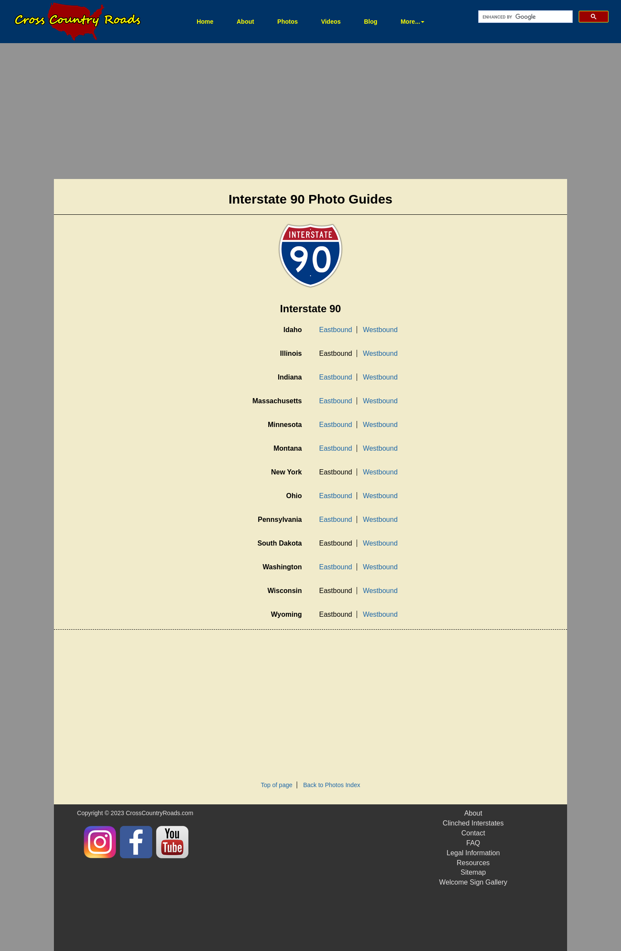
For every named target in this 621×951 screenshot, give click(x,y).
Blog (370, 21)
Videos (331, 21)
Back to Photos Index (331, 785)
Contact (473, 833)
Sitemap (473, 872)
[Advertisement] (310, 112)
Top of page (276, 785)
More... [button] (412, 21)
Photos (287, 21)
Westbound (380, 329)
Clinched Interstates (473, 823)
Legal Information (473, 853)
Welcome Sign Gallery (473, 882)
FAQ (473, 843)
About (245, 21)
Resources (473, 862)
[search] (525, 17)
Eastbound (335, 329)
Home (210, 21)
